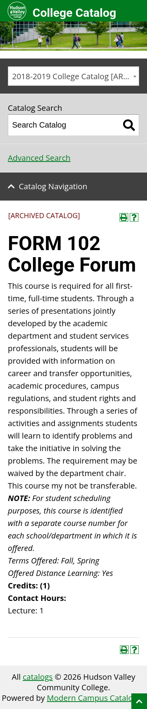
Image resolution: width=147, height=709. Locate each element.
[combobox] (73, 76)
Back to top (139, 701)
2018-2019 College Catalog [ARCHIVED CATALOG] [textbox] (75, 76)
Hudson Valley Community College (16, 10)
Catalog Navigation (53, 186)
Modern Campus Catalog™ (95, 698)
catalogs (38, 677)
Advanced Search (39, 158)
